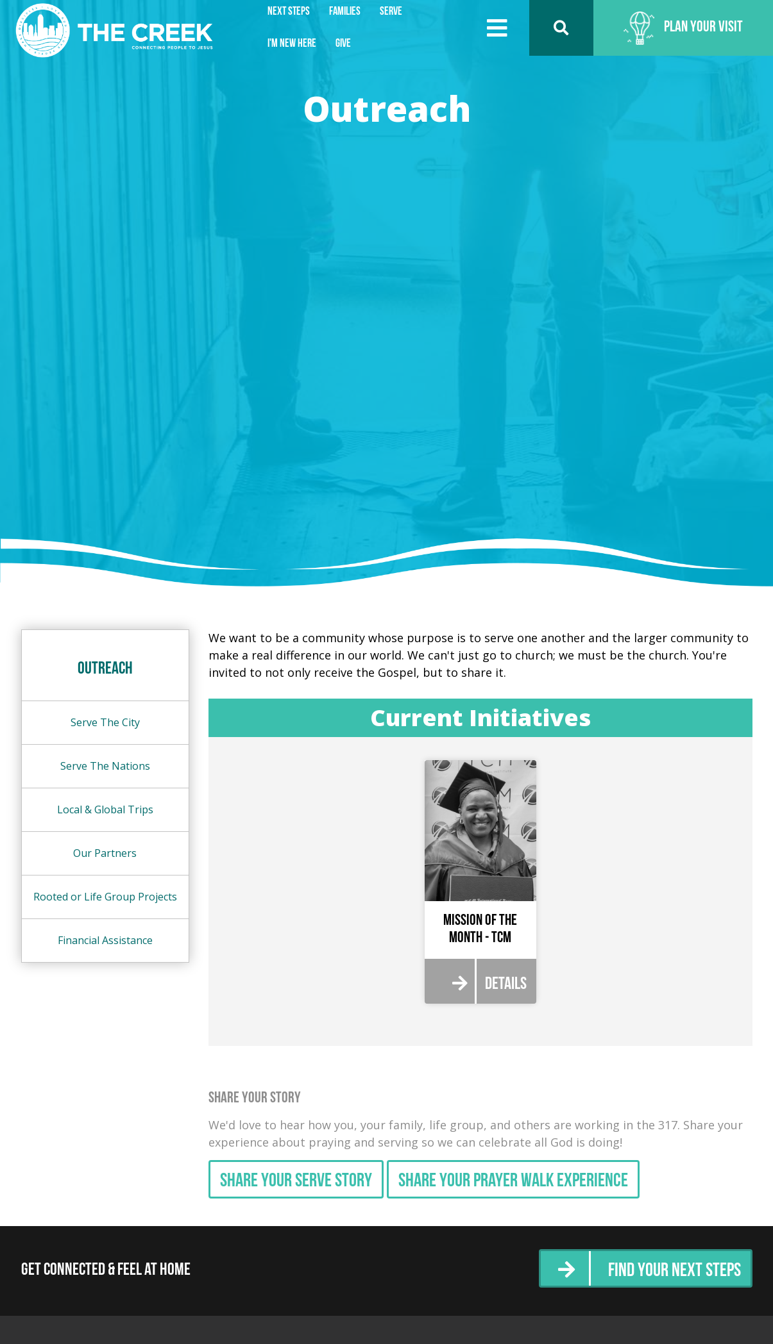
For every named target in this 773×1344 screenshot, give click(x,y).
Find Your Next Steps (674, 1271)
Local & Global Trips (105, 809)
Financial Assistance (105, 940)
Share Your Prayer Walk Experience (513, 1181)
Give (343, 44)
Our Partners (105, 853)
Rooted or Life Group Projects (105, 897)
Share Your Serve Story (296, 1181)
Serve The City (105, 722)
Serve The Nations (105, 766)
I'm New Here (292, 44)
